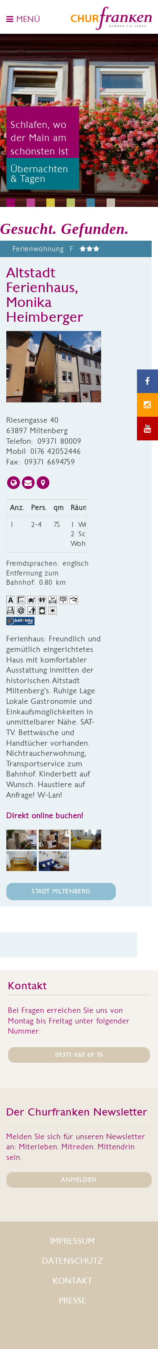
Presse (72, 1301)
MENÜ (23, 19)
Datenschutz (72, 1261)
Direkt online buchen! (44, 815)
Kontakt (72, 1281)
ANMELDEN (78, 1179)
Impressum (72, 1241)
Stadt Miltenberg (61, 891)
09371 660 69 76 (79, 1055)
